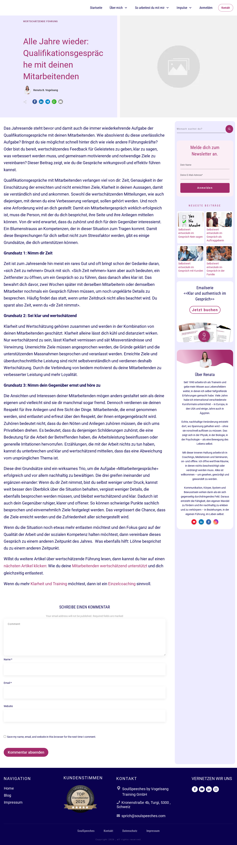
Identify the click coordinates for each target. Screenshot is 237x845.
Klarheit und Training (49, 583)
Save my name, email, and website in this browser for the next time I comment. (51, 736)
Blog (7, 795)
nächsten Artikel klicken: (25, 566)
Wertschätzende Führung (40, 21)
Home (9, 788)
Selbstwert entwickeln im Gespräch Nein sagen (190, 233)
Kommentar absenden (26, 752)
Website (8, 706)
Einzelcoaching (122, 583)
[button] (34, 101)
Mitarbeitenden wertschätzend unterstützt (109, 566)
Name (8, 659)
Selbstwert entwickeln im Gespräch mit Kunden (190, 267)
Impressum (13, 802)
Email (8, 682)
